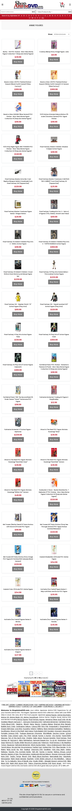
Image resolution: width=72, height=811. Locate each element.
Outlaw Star (47, 747)
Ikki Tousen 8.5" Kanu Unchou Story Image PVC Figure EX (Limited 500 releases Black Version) (18, 559)
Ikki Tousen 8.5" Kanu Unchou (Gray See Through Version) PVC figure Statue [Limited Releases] (54, 526)
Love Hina (18, 729)
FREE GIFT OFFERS (8, 705)
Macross (4, 738)
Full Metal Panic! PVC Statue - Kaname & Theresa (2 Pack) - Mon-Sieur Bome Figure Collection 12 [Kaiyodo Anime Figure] (54, 367)
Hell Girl (35, 752)
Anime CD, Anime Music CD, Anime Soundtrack (19, 717)
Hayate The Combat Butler (20, 752)
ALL (43, 18)
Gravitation (62, 740)
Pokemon (45, 743)
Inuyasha (26, 729)
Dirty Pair (44, 726)
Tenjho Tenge (15, 756)
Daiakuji (27, 749)
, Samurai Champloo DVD (32, 722)
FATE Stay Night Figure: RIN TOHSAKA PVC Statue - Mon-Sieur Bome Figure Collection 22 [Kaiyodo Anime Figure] (18, 149)
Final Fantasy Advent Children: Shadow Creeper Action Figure (54, 148)
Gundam (50, 731)
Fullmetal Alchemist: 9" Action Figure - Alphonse (18, 430)
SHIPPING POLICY (15, 706)
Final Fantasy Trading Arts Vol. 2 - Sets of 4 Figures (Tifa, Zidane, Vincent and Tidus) (54, 212)
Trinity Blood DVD (8, 724)
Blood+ (26, 724)
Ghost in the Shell (17, 731)
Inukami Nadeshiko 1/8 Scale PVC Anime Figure (54, 558)
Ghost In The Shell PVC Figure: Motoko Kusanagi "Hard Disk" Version (54, 461)
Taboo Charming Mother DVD (39, 763)
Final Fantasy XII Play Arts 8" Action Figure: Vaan (54, 335)
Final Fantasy (61, 738)
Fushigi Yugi (37, 747)
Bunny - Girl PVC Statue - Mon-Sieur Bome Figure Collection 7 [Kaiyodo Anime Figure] (18, 53)
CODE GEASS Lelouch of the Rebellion (50, 759)
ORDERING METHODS (62, 705)
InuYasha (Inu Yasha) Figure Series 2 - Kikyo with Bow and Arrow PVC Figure (54, 590)
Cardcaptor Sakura (23, 726)
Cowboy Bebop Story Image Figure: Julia (54, 52)
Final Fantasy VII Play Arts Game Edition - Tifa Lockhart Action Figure (54, 273)
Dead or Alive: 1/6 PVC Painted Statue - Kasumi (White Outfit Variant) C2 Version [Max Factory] (54, 84)
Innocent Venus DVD (63, 731)
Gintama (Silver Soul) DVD (55, 719)
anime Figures (51, 715)
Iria (18, 749)
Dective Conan (59, 733)
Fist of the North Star (16, 738)
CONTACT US (27, 706)
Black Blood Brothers (40, 756)
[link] (10, 793)
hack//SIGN (66, 736)
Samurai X (14, 740)
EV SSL (10, 799)
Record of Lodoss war (33, 743)
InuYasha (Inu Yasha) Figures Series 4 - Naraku (54, 620)
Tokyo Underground (54, 745)
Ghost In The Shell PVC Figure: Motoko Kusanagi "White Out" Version (18, 491)
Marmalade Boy (56, 756)
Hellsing (40, 729)
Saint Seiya (29, 731)
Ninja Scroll (11, 749)
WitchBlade (47, 733)
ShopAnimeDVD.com (43, 809)
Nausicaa (10, 745)
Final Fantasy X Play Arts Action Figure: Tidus (18, 335)
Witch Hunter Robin (38, 745)
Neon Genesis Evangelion (53, 729)
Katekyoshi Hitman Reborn (41, 754)
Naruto (37, 724)
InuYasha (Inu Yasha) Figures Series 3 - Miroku (18, 620)
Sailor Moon (37, 738)
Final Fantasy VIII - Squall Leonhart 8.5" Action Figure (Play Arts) (54, 305)
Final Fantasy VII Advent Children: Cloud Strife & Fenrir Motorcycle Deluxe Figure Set (18, 274)
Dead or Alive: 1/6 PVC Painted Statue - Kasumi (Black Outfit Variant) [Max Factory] (18, 84)
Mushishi (30, 759)
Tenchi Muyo (6, 747)
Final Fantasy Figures (36, 719)
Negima (19, 724)
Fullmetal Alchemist (50, 722)
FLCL (54, 747)
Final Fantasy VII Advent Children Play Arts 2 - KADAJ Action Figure (18, 243)
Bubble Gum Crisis (8, 726)
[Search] (17, 12)
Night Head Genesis (18, 759)
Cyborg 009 (36, 726)
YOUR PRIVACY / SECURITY (53, 706)
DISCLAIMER (37, 706)
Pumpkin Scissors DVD (9, 733)
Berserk (68, 724)
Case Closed (13, 736)
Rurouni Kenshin (49, 738)
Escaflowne (5, 731)
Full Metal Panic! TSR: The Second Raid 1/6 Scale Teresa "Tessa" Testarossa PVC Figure (18, 399)
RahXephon (28, 740)
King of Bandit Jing (25, 761)
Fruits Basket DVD (40, 731)
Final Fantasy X (55, 743)
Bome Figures (23, 719)
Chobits (29, 738)
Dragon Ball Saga (7, 729)
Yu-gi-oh (53, 740)
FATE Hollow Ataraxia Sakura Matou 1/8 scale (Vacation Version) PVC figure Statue (54, 116)
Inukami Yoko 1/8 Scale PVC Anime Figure (18, 589)
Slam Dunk (66, 745)
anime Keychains (64, 715)
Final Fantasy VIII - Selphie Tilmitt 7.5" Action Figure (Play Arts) (18, 305)
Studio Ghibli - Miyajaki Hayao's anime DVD (49, 761)
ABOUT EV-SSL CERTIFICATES (7, 801)
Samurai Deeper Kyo (41, 740)
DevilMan (47, 749)
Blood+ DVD (26, 756)
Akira (21, 740)
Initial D (33, 729)
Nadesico (67, 729)
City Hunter (56, 736)
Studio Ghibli (19, 743)
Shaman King (59, 724)
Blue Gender (61, 747)
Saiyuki (34, 736)
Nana (32, 724)
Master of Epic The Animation (19, 754)
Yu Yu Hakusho (11, 761)
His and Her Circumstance (22, 747)
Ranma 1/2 (10, 743)
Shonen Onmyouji (58, 754)
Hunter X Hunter (44, 736)
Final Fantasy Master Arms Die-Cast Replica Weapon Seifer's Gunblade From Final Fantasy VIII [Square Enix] (18, 181)
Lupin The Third (25, 736)
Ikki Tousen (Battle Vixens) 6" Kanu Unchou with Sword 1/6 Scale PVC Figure (18, 525)
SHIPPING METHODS (46, 705)
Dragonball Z (54, 726)
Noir (21, 749)
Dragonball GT (65, 726)
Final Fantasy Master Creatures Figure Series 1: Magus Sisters (18, 212)
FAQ (36, 705)
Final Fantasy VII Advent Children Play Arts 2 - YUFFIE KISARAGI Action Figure (54, 243)
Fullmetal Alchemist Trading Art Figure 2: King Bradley (54, 398)
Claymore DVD (37, 749)
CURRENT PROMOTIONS (24, 705)
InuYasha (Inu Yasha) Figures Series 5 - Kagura (18, 651)
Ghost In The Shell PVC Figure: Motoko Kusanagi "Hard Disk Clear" (18, 461)
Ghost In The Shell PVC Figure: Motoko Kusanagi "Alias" (54, 430)
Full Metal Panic (65, 722)
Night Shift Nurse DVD (18, 763)
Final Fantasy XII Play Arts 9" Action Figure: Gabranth (18, 366)
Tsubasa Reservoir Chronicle (31, 733)
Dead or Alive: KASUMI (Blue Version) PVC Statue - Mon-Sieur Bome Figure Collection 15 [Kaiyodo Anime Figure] (18, 116)
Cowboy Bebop (47, 724)
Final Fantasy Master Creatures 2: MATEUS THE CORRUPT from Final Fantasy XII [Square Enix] (54, 181)
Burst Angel (57, 763)
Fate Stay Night (58, 749)
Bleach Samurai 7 (15, 722)
